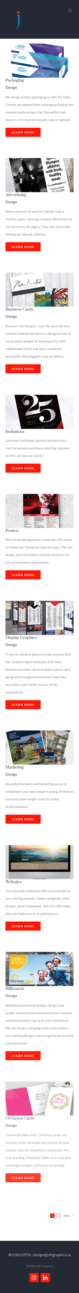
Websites (13, 882)
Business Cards (19, 309)
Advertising (15, 195)
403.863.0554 (19, 1254)
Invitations (14, 431)
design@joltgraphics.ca (52, 1254)
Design (11, 87)
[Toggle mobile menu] (70, 10)
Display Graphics (21, 637)
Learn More (23, 132)
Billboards (14, 988)
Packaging (14, 80)
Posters (12, 530)
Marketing (14, 767)
